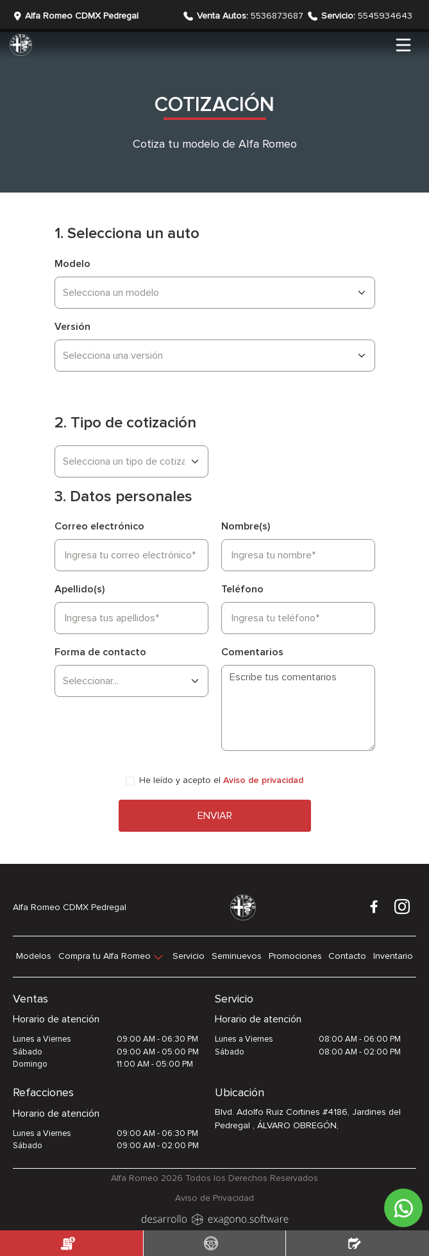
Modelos (33, 956)
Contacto (347, 956)
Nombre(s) (245, 526)
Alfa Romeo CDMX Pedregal (76, 16)
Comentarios (252, 652)
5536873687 (251, 16)
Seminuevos (237, 956)
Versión (72, 327)
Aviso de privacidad (263, 780)
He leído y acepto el (221, 780)
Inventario (393, 956)
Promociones (295, 956)
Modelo (72, 264)
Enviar (215, 816)
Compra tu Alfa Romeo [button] (104, 956)
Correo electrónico (99, 526)
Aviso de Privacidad (214, 1198)
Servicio (188, 956)
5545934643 (366, 16)
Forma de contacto (100, 652)
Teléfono (242, 589)
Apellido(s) (80, 589)
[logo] (215, 1218)
